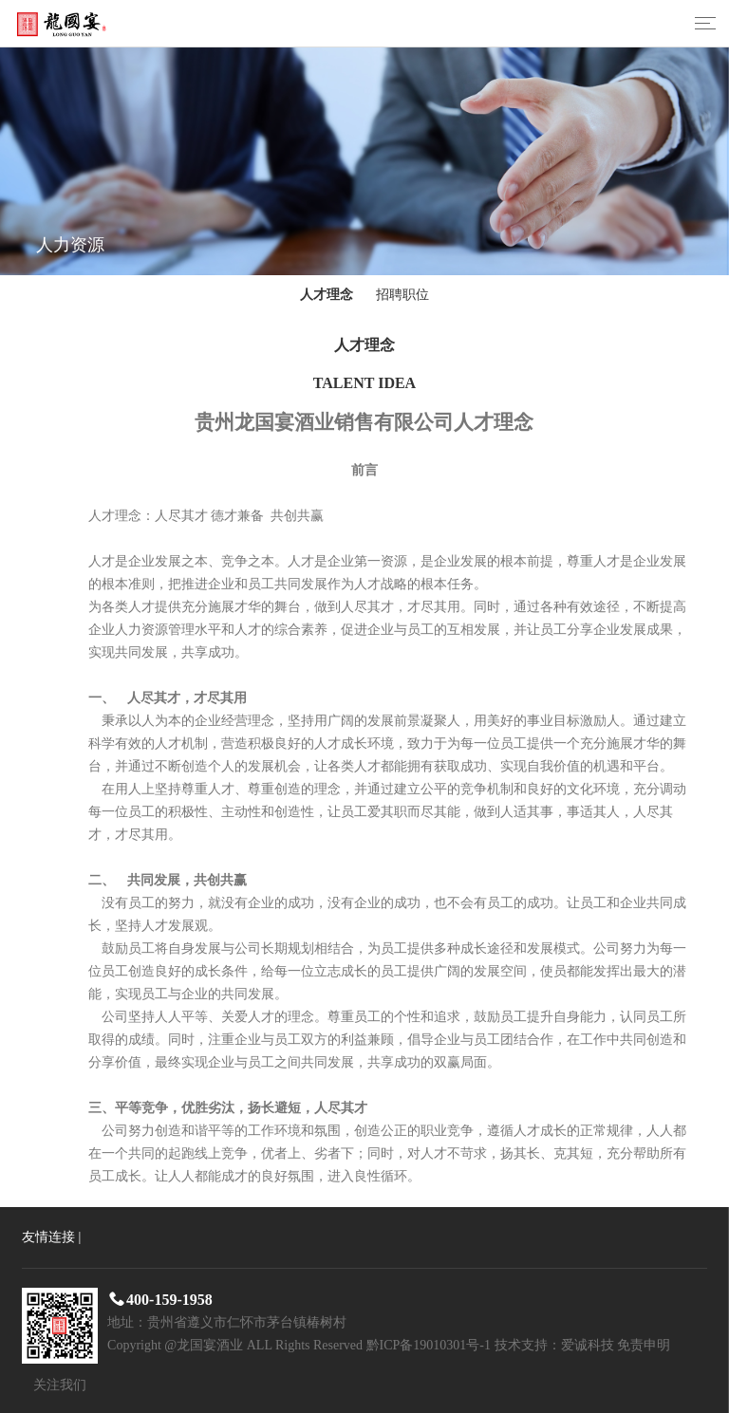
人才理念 (326, 295)
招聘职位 (402, 295)
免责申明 (643, 1345)
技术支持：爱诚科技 (554, 1345)
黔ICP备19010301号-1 (428, 1345)
